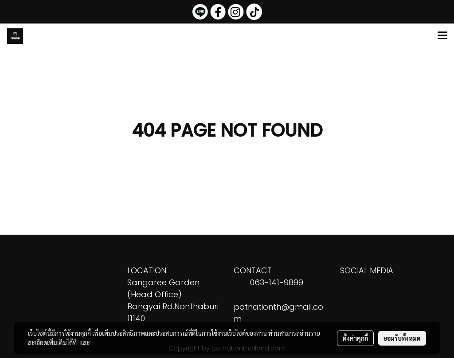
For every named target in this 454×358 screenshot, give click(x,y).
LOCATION (146, 270)
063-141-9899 (276, 282)
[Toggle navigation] (442, 36)
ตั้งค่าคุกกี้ (355, 338)
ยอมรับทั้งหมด (402, 338)
